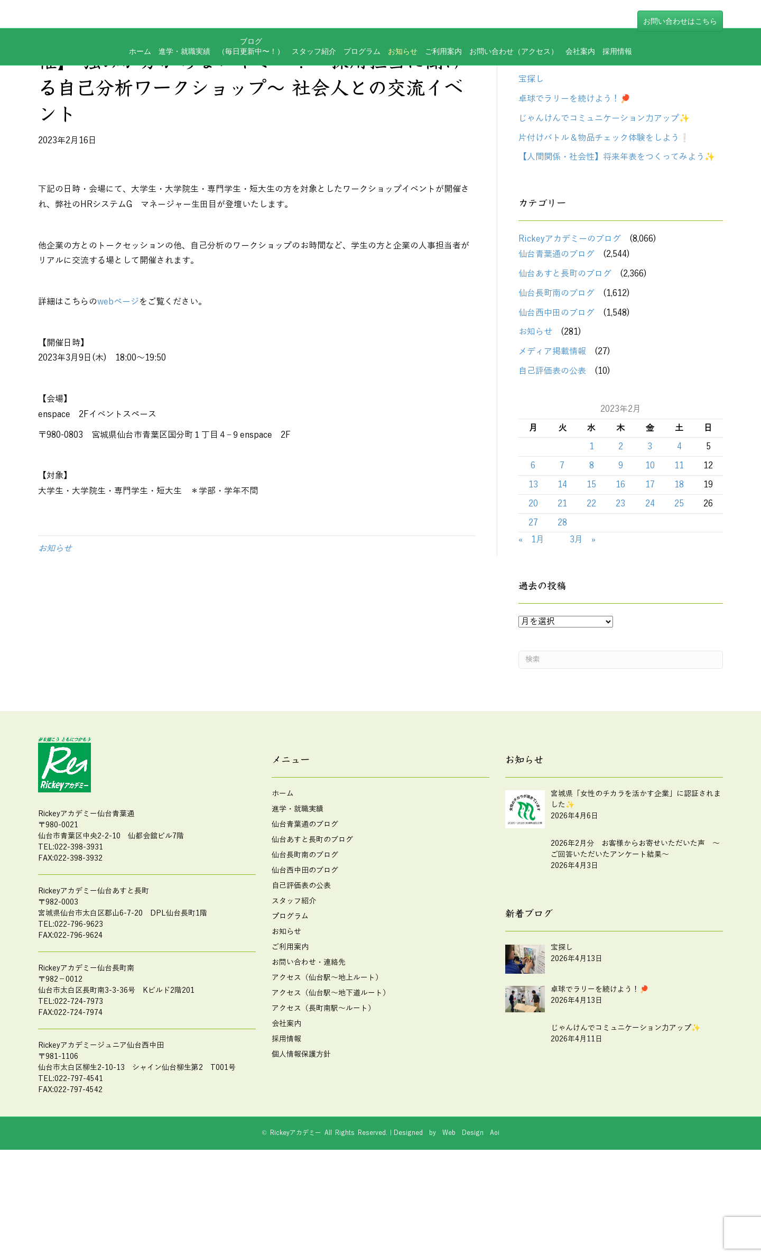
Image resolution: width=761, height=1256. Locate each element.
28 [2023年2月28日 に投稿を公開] (562, 591)
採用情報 (617, 92)
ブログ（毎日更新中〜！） (251, 87)
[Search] (620, 728)
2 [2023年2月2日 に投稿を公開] (620, 515)
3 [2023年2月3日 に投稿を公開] (649, 515)
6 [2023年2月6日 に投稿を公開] (533, 534)
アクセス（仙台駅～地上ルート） (327, 1046)
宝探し (531, 148)
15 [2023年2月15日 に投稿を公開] (591, 553)
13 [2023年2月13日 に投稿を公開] (533, 553)
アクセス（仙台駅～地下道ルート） (331, 1062)
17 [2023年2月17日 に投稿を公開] (650, 553)
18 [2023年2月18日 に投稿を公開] (679, 553)
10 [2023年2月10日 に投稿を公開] (650, 534)
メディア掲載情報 (552, 420)
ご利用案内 (443, 92)
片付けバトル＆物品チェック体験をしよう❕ (604, 206)
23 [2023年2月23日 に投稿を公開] (620, 572)
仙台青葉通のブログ (556, 323)
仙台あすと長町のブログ (564, 342)
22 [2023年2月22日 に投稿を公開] (591, 572)
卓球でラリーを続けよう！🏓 (574, 167)
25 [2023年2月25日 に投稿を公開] (679, 572)
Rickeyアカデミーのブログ (569, 307)
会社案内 (580, 92)
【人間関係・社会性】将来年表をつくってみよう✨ (616, 225)
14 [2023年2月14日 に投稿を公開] (562, 553)
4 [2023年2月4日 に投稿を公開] (679, 515)
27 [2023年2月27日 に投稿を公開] (533, 591)
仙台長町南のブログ (556, 362)
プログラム (362, 92)
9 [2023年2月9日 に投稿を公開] (620, 534)
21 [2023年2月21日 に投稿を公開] (562, 572)
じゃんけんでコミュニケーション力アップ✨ (604, 187)
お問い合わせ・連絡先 (309, 1031)
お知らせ (402, 92)
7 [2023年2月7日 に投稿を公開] (562, 534)
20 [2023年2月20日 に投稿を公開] (533, 572)
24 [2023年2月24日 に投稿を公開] (650, 572)
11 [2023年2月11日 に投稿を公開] (679, 534)
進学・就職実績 (184, 92)
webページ (118, 370)
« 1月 (531, 608)
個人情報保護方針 (301, 1123)
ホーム (140, 92)
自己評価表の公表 (552, 440)
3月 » (583, 608)
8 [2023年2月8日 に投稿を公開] (591, 534)
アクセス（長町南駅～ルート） (323, 1077)
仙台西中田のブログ (556, 381)
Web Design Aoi (470, 1201)
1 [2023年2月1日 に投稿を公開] (591, 515)
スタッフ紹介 (314, 92)
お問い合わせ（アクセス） (513, 92)
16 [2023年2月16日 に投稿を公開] (620, 553)
